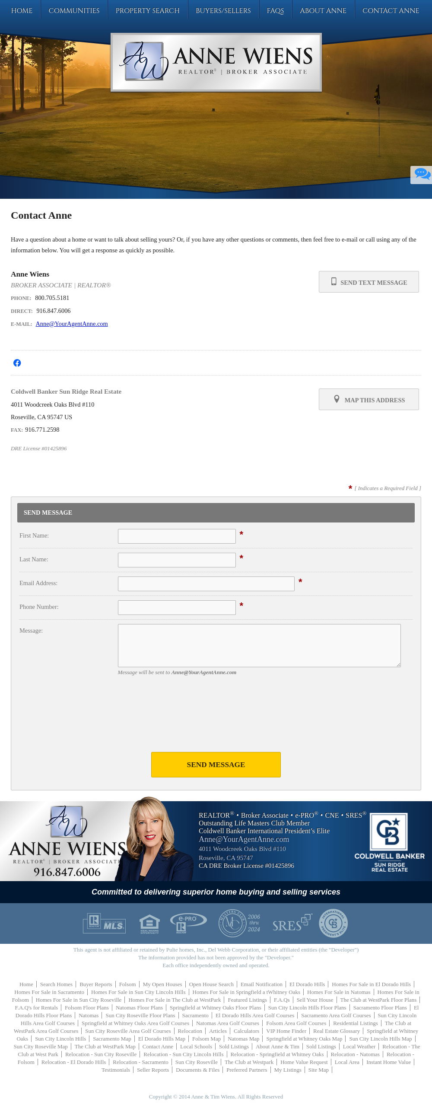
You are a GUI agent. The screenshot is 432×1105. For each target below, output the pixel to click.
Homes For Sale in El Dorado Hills (371, 984)
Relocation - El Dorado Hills (73, 1062)
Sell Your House (315, 1000)
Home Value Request (304, 1062)
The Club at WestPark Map (105, 1046)
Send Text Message (368, 281)
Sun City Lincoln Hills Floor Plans (307, 1007)
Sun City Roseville (196, 1062)
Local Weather (359, 1046)
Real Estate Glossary (336, 1031)
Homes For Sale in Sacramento (49, 992)
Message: (31, 630)
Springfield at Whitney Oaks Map (304, 1038)
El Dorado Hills (307, 984)
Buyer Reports (95, 984)
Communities (73, 11)
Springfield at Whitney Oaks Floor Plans (215, 1007)
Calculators (246, 1031)
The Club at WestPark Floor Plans (378, 1000)
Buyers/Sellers (223, 11)
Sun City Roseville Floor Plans (140, 1015)
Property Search (147, 11)
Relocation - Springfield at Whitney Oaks (277, 1054)
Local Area (347, 1062)
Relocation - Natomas (355, 1054)
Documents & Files (197, 1070)
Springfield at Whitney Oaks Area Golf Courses (135, 1023)
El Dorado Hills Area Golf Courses (255, 1015)
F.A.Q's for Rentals (36, 1007)
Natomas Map (243, 1038)
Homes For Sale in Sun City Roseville (79, 1000)
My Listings (288, 1070)
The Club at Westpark (249, 1062)
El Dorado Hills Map (161, 1038)
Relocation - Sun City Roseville (101, 1054)
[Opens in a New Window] (17, 363)
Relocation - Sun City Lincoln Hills (183, 1054)
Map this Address (369, 399)
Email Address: (38, 583)
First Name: (34, 535)
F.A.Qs (282, 1000)
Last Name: (33, 559)
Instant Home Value (388, 1062)
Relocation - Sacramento (140, 1062)
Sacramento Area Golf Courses (336, 1015)
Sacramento (195, 1015)
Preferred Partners (246, 1070)
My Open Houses (162, 984)
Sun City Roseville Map (41, 1046)
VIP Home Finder (286, 1031)
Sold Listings (234, 1046)
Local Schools (196, 1046)
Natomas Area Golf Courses (227, 1023)
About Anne (323, 11)
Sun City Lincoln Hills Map (380, 1038)
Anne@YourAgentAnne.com (71, 323)
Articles (218, 1031)
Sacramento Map (112, 1038)
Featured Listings (247, 1000)
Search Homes (56, 984)
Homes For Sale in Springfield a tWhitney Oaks (247, 992)
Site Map (318, 1070)
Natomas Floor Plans (139, 1007)
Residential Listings (355, 1023)
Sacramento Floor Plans (380, 1007)
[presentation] (216, 719)
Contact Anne (390, 11)
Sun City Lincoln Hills (60, 1038)
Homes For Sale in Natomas (339, 992)
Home (21, 11)
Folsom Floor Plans (87, 1007)
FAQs (275, 11)
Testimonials (116, 1070)
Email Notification (262, 984)
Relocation (190, 1031)
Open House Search (211, 984)
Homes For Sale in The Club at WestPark (174, 1000)
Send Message (216, 765)
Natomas (88, 1015)
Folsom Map (206, 1038)
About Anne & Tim (277, 1046)
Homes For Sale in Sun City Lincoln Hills (138, 992)
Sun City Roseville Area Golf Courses (128, 1031)
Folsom (127, 984)
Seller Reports (153, 1070)
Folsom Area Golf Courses (296, 1023)
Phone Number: (39, 606)
